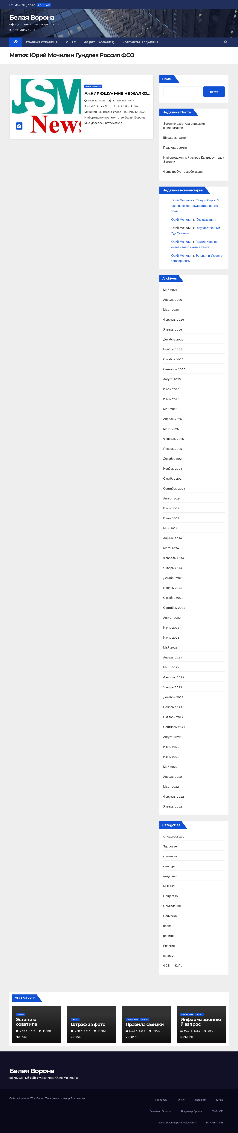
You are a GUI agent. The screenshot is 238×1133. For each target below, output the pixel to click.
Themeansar (78, 1098)
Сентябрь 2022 (174, 727)
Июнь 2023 (171, 637)
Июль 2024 (171, 508)
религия (168, 936)
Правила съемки (175, 147)
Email (219, 1099)
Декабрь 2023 (173, 578)
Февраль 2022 (173, 796)
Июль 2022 (171, 747)
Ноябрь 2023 (172, 588)
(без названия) (206, 219)
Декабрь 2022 (173, 697)
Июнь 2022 (171, 757)
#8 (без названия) (99, 42)
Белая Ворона (31, 17)
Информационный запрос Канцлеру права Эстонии (200, 1026)
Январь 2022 (172, 806)
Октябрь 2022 (173, 717)
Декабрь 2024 (173, 458)
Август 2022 (172, 737)
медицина (170, 876)
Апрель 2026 (172, 299)
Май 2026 (170, 290)
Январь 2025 (172, 449)
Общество (170, 896)
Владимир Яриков (191, 1111)
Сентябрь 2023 (174, 608)
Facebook (161, 1099)
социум (168, 956)
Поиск (167, 79)
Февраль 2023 (173, 677)
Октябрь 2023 (173, 598)
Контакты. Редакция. (141, 42)
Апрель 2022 (172, 776)
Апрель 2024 (172, 538)
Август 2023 (172, 617)
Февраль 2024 (173, 558)
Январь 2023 (172, 687)
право (167, 926)
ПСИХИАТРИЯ (214, 1122)
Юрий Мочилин (122, 100)
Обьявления (172, 906)
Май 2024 (170, 528)
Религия (169, 946)
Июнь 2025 (171, 399)
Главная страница (42, 42)
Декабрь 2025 (173, 339)
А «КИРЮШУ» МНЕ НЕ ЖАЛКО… (117, 93)
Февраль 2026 (173, 319)
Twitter (180, 1099)
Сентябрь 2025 (174, 369)
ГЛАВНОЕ (217, 1111)
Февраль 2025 (173, 439)
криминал (170, 856)
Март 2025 (171, 429)
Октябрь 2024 (173, 478)
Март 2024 (171, 548)
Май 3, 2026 (192, 1031)
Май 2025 (170, 409)
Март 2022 (171, 786)
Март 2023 (171, 667)
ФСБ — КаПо (172, 965)
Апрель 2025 (172, 419)
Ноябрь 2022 (172, 707)
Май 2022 (170, 767)
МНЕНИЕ (169, 886)
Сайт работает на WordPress (26, 1098)
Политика (170, 916)
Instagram (200, 1099)
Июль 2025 (171, 389)
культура (169, 866)
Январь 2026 (172, 329)
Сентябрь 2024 (174, 488)
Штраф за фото (174, 137)
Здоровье (170, 846)
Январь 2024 (172, 568)
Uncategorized (93, 86)
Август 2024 (172, 498)
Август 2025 (172, 379)
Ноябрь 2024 (172, 468)
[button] (225, 42)
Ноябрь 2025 (172, 349)
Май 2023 (170, 647)
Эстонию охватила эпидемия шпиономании (33, 1026)
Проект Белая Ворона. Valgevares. (176, 1122)
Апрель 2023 (172, 657)
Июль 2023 (171, 627)
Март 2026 (171, 309)
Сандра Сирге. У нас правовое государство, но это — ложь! (196, 206)
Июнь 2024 (171, 518)
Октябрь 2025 (173, 359)
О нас (71, 42)
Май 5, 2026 (28, 1031)
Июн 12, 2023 (97, 100)
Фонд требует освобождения (183, 171)
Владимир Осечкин (160, 1111)
